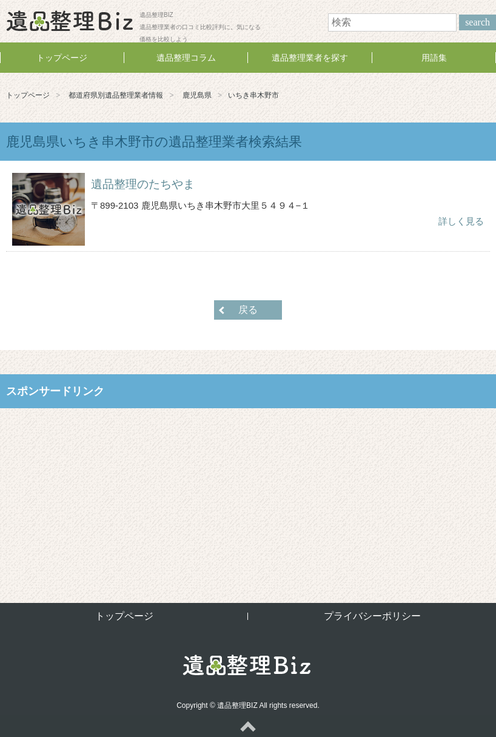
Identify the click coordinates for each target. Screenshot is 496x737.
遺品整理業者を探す (310, 57)
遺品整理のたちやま (143, 184)
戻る (248, 310)
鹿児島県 (197, 95)
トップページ (61, 57)
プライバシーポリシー (372, 616)
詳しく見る (461, 221)
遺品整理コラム (186, 57)
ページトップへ (248, 726)
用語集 (434, 57)
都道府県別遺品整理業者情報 (116, 95)
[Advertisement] (248, 496)
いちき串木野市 (253, 95)
